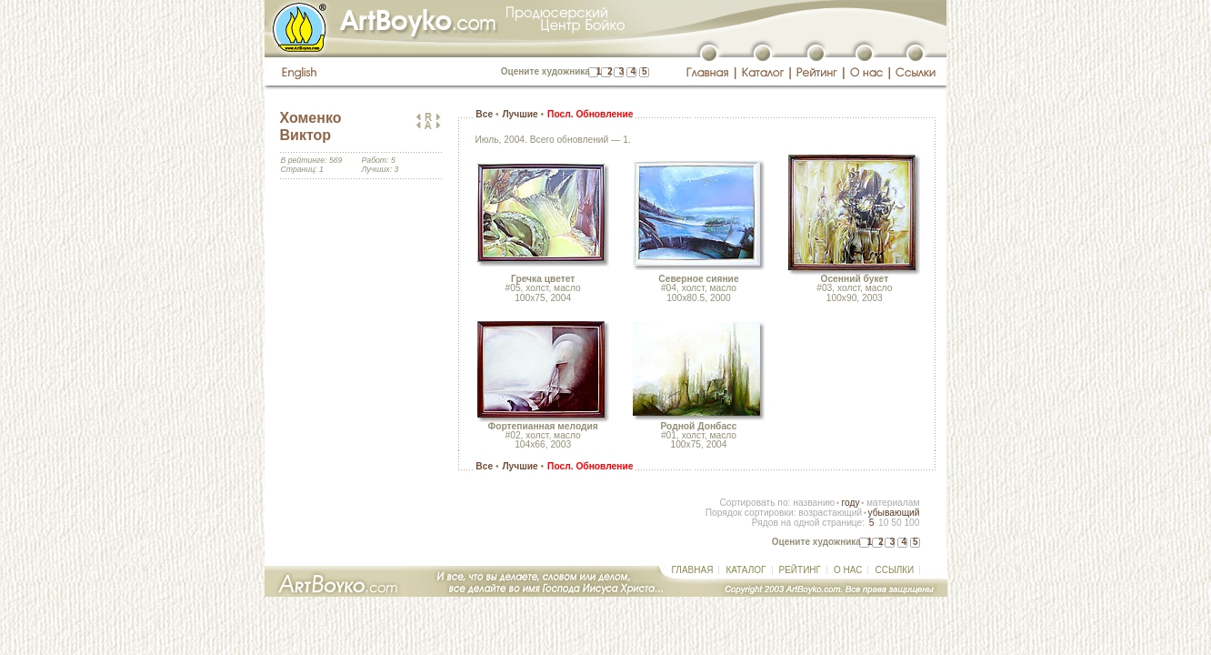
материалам (893, 503)
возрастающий (830, 513)
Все (484, 114)
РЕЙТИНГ (800, 570)
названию (814, 503)
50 (896, 523)
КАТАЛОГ (746, 570)
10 (883, 523)
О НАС (848, 570)
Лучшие (519, 114)
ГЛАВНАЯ (693, 570)
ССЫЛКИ (894, 570)
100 (911, 523)
